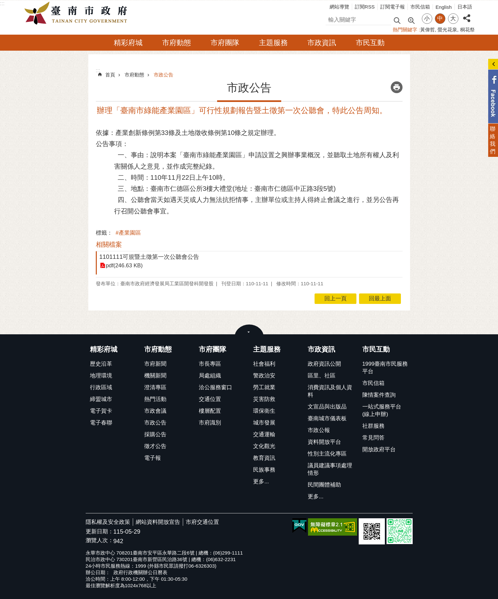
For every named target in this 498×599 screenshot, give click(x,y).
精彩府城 (128, 43)
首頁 (110, 74)
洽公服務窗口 (215, 387)
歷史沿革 (101, 364)
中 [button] (440, 18)
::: (2, 3)
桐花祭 (467, 29)
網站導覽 (339, 6)
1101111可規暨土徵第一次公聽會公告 (149, 256)
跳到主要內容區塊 (3, 3)
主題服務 (273, 43)
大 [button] (453, 18)
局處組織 (210, 376)
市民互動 (370, 43)
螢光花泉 (447, 29)
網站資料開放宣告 (158, 522)
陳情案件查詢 (379, 395)
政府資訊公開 (324, 364)
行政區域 (101, 387)
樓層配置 (210, 411)
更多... (261, 481)
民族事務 (264, 470)
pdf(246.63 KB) (124, 266)
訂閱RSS (365, 6)
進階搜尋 (411, 19)
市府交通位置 (202, 522)
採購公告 (155, 434)
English (444, 7)
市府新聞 (155, 364)
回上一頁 (335, 298)
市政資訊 (321, 43)
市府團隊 (225, 43)
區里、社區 (321, 376)
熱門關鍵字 (405, 29)
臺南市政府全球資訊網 (77, 13)
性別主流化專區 (327, 454)
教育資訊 (264, 458)
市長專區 (210, 364)
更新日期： (99, 531)
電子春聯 (101, 423)
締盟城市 (101, 399)
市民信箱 (420, 6)
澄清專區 (155, 387)
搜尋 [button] (397, 20)
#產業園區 (128, 233)
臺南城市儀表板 (327, 418)
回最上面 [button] (380, 298)
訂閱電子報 (392, 6)
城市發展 (264, 423)
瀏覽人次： (99, 540)
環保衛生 (264, 411)
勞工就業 (264, 387)
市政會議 (155, 411)
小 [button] (427, 18)
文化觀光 (264, 446)
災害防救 (264, 399)
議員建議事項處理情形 (330, 469)
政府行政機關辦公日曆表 (140, 572)
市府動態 (176, 43)
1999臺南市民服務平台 (385, 367)
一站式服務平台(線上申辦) (381, 410)
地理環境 (101, 376)
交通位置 (210, 399)
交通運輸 (264, 434)
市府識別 (210, 423)
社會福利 (264, 364)
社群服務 (373, 426)
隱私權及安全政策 (108, 522)
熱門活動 (155, 399)
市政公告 (163, 74)
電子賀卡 (101, 411)
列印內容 (397, 87)
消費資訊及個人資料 (330, 391)
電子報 (152, 458)
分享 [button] (466, 14)
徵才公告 (155, 446)
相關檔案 (109, 244)
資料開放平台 (324, 442)
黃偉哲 (427, 29)
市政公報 (319, 430)
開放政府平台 (379, 449)
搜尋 (331, 19)
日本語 (464, 6)
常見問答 (373, 438)
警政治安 (264, 376)
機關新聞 (155, 376)
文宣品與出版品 (327, 407)
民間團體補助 (324, 485)
